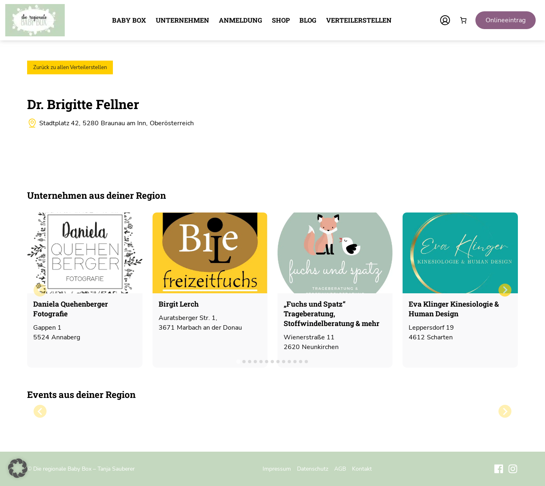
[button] (18, 468)
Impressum (277, 469)
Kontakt (362, 469)
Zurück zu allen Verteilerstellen (70, 67)
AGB (340, 469)
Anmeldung (240, 20)
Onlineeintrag (506, 20)
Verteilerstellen (359, 20)
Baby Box (129, 20)
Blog (307, 20)
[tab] (238, 361)
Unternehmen (182, 20)
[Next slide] (504, 290)
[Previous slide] (40, 290)
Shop (281, 20)
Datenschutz (312, 469)
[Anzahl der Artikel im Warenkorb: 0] (463, 20)
